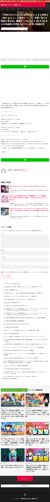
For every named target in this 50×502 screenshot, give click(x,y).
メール (3, 257)
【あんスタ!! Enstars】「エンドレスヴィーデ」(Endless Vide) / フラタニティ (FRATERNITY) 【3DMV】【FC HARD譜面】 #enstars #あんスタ (29, 210)
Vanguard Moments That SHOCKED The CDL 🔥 (16, 305)
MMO (18, 9)
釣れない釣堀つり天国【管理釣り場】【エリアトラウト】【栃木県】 (21, 358)
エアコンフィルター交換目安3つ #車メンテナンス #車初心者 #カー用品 (22, 330)
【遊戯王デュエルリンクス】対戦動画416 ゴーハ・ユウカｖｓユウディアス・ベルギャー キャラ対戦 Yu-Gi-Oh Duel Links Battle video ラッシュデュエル (25, 309)
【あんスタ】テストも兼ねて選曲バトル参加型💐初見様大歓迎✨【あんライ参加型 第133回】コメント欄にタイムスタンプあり (37, 468)
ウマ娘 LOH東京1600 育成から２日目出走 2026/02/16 (18, 368)
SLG (28, 9)
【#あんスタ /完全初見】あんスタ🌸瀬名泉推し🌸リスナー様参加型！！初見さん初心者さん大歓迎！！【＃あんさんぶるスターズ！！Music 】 (29, 197)
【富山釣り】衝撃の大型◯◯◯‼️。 (13, 302)
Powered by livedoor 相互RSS (9, 378)
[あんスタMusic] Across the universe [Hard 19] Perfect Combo (28, 186)
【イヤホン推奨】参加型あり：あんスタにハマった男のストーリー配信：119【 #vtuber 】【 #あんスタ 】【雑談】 (37, 413)
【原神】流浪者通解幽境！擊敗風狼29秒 (15, 321)
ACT (8, 9)
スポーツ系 (39, 9)
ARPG (13, 9)
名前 (3, 250)
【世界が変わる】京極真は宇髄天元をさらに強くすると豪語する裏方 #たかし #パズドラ (26, 344)
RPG (23, 9)
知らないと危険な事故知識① (12, 333)
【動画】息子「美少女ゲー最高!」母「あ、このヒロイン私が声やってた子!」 (23, 286)
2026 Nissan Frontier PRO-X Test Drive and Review (17, 324)
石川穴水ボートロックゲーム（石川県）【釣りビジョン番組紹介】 (21, 296)
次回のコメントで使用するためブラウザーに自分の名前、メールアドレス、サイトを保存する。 (24, 273)
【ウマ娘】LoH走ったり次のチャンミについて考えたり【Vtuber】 (21, 376)
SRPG (33, 9)
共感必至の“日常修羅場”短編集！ (13, 283)
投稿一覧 (24, 170)
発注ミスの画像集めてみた (11, 290)
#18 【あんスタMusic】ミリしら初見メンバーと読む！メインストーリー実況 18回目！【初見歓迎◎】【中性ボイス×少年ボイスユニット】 (12, 442)
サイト (2, 264)
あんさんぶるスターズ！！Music (18, 28)
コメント (3, 233)
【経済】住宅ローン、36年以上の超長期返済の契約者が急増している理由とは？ (24, 293)
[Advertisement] (25, 45)
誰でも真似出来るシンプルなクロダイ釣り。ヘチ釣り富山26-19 (20, 299)
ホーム (2, 9)
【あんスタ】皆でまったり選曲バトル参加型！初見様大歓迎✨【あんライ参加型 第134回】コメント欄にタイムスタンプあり (37, 442)
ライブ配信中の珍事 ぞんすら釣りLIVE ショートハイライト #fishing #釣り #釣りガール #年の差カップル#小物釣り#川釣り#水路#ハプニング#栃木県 (26, 361)
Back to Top (25, 479)
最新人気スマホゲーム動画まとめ (29, 498)
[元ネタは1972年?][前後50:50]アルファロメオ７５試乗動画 (19, 350)
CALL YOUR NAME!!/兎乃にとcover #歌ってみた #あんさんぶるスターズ (12, 466)
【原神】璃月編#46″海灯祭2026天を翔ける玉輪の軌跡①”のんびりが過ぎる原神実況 (25, 317)
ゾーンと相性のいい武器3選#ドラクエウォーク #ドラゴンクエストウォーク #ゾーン (25, 336)
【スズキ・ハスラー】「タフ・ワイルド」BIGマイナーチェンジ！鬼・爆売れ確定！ (25, 347)
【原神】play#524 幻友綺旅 (11, 327)
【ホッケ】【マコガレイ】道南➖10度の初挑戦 (16, 365)
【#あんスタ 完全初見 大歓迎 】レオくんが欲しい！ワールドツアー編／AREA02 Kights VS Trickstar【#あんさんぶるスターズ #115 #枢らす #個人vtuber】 (13, 414)
